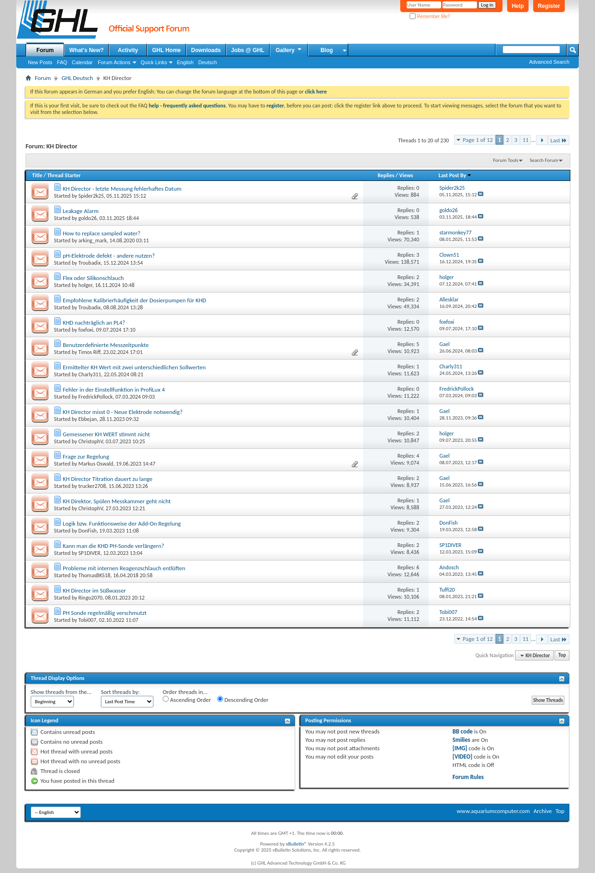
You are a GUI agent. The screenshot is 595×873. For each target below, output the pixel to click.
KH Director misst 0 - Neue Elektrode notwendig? (123, 411)
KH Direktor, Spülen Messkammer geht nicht (117, 501)
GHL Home (166, 50)
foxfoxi (86, 330)
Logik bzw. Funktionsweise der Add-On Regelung (122, 523)
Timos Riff (89, 352)
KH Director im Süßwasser (94, 590)
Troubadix (90, 263)
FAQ (62, 62)
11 (525, 139)
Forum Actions (114, 62)
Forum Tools (505, 160)
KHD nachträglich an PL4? (94, 322)
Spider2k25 (91, 196)
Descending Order (243, 699)
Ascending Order (187, 699)
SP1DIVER (89, 553)
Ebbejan (88, 419)
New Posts (40, 62)
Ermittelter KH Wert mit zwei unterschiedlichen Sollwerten (134, 367)
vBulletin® (296, 844)
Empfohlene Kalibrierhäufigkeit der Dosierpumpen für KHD (134, 300)
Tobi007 (87, 620)
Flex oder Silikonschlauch (93, 277)
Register (549, 6)
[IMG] (460, 748)
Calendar (82, 62)
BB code (463, 731)
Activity (128, 50)
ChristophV (91, 441)
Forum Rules (468, 776)
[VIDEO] (463, 756)
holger (86, 285)
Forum (44, 50)
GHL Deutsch (77, 77)
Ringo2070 (91, 597)
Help (518, 6)
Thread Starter (64, 175)
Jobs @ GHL (247, 50)
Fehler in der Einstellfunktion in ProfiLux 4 (114, 389)
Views (406, 175)
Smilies (461, 739)
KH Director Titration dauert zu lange (107, 478)
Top (562, 656)
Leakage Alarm (81, 210)
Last (558, 140)
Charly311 (90, 374)
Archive (543, 810)
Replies (385, 175)
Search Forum (544, 160)
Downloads (206, 50)
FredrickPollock (96, 396)
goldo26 (88, 218)
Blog (326, 50)
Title (37, 175)
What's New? (86, 50)
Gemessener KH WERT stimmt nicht (106, 434)
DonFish (88, 530)
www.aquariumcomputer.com (492, 810)
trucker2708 (92, 486)
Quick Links (154, 62)
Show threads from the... (61, 691)
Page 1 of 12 (478, 139)
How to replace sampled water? (101, 233)
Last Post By (455, 175)
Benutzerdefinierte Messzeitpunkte (106, 344)
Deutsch (207, 62)
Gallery (289, 49)
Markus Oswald (96, 463)
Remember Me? (430, 16)
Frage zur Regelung (86, 456)
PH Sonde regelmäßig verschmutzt (104, 612)
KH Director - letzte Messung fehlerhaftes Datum (122, 188)
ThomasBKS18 (95, 575)
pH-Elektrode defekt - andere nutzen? (109, 255)
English (185, 62)
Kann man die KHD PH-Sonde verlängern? (113, 545)
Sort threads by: (120, 691)
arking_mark (93, 240)
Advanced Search (549, 62)
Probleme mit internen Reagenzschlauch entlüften (124, 568)
